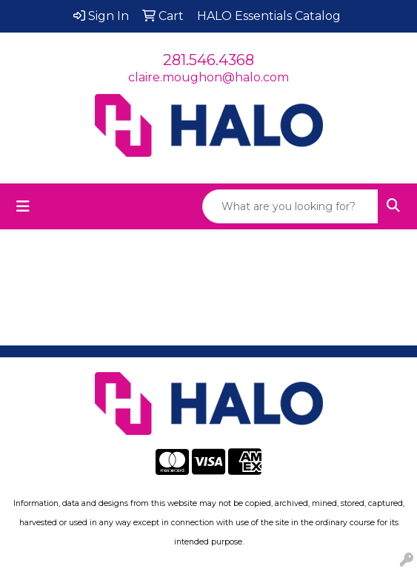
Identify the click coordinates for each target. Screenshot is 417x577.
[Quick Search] (290, 206)
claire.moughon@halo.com (208, 77)
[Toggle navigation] (23, 206)
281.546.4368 (208, 60)
